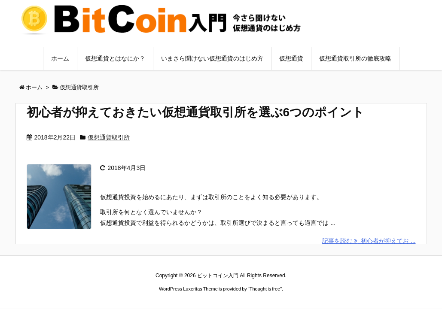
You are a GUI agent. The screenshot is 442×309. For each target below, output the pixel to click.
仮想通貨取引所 (109, 137)
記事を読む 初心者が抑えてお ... (368, 240)
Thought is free (265, 288)
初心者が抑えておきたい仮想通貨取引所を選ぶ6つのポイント (196, 112)
